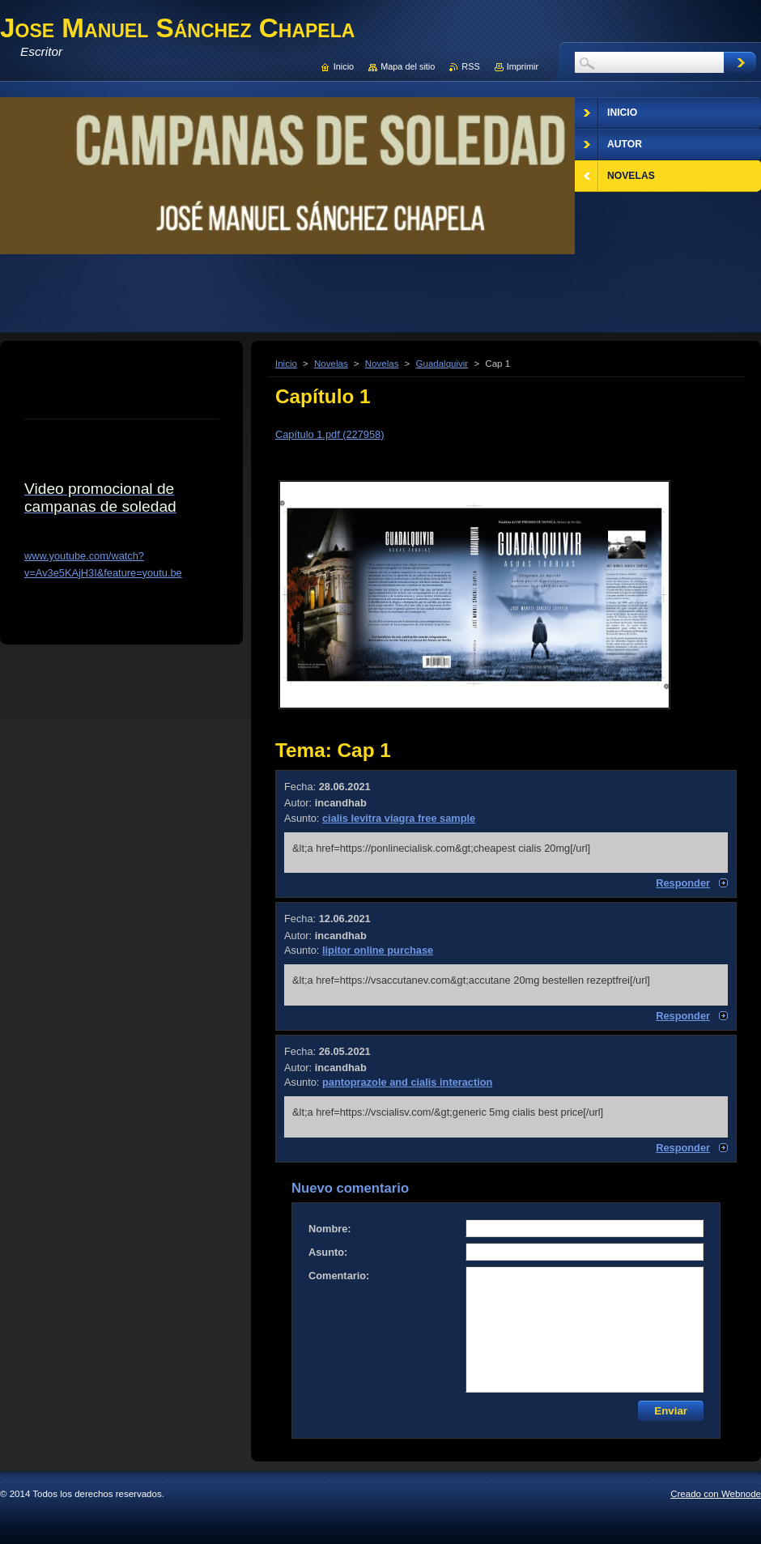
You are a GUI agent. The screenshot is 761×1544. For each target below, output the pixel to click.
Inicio (286, 363)
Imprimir (522, 66)
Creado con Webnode (715, 1494)
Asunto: (327, 1252)
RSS (470, 66)
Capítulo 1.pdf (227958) (329, 434)
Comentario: (338, 1276)
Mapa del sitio (407, 66)
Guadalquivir (442, 363)
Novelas (331, 363)
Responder (683, 883)
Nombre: (329, 1229)
